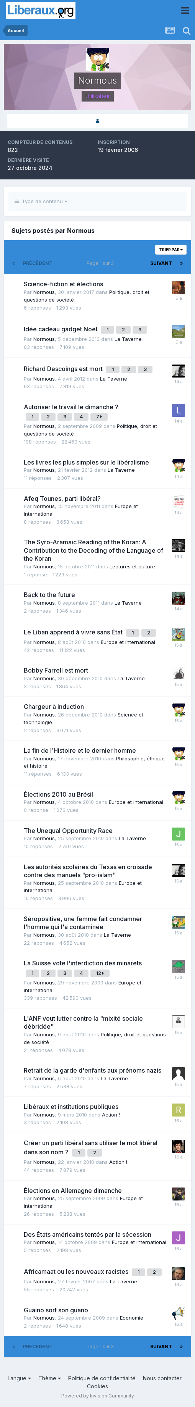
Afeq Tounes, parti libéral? (62, 498)
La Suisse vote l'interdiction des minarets (83, 963)
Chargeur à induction (54, 706)
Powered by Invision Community (97, 1396)
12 (100, 973)
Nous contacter (162, 1378)
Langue (19, 1378)
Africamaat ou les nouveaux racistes (77, 1271)
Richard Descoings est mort (64, 369)
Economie (131, 1318)
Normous (44, 292)
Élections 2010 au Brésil (58, 794)
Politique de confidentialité (102, 1378)
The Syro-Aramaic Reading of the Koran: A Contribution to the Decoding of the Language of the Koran (93, 550)
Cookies (97, 1386)
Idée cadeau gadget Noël (61, 329)
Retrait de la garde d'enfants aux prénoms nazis (92, 1070)
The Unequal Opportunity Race (68, 830)
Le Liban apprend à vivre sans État (74, 632)
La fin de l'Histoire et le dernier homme (80, 750)
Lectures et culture (132, 566)
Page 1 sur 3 (101, 263)
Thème (49, 1378)
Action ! (111, 1115)
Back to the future (49, 595)
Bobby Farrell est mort (56, 670)
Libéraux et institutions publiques (71, 1106)
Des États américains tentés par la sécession (87, 1234)
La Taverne (128, 339)
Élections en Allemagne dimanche (73, 1190)
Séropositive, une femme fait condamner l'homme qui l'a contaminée (83, 923)
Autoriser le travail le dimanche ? (71, 407)
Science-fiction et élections (63, 284)
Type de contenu (41, 201)
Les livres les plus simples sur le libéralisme (86, 462)
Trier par (171, 249)
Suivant (161, 263)
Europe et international (128, 642)
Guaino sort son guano (56, 1310)
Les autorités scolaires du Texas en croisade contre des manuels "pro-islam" (88, 871)
